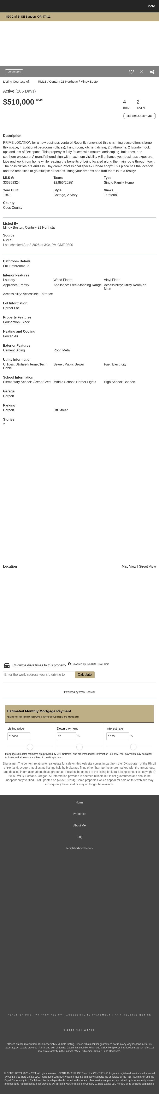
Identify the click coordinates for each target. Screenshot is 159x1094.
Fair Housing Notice (133, 1015)
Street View (147, 566)
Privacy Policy (49, 1015)
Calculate (85, 674)
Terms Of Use (20, 1015)
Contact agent (14, 72)
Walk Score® (87, 692)
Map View (129, 566)
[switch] (131, 71)
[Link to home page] (4, 6)
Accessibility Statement (88, 1015)
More (151, 6)
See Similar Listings (139, 116)
